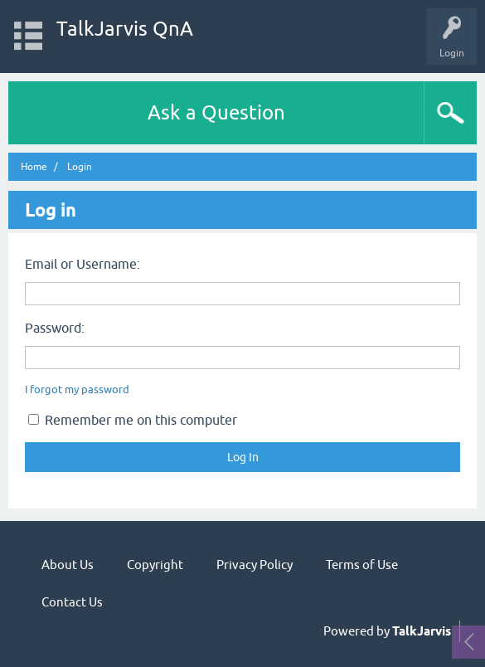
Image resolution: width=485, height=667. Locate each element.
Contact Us (72, 602)
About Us (67, 564)
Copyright (155, 564)
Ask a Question (216, 112)
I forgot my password (77, 389)
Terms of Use (362, 564)
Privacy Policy (254, 564)
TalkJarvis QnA (124, 28)
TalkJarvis (421, 631)
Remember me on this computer (132, 419)
